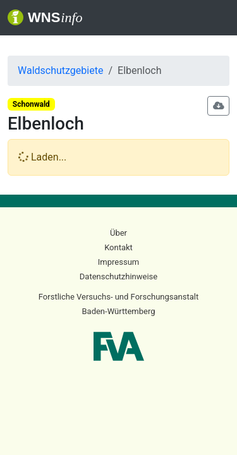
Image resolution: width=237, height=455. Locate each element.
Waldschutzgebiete (60, 70)
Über (118, 233)
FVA (119, 346)
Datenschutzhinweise (118, 276)
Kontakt (118, 247)
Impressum (118, 262)
